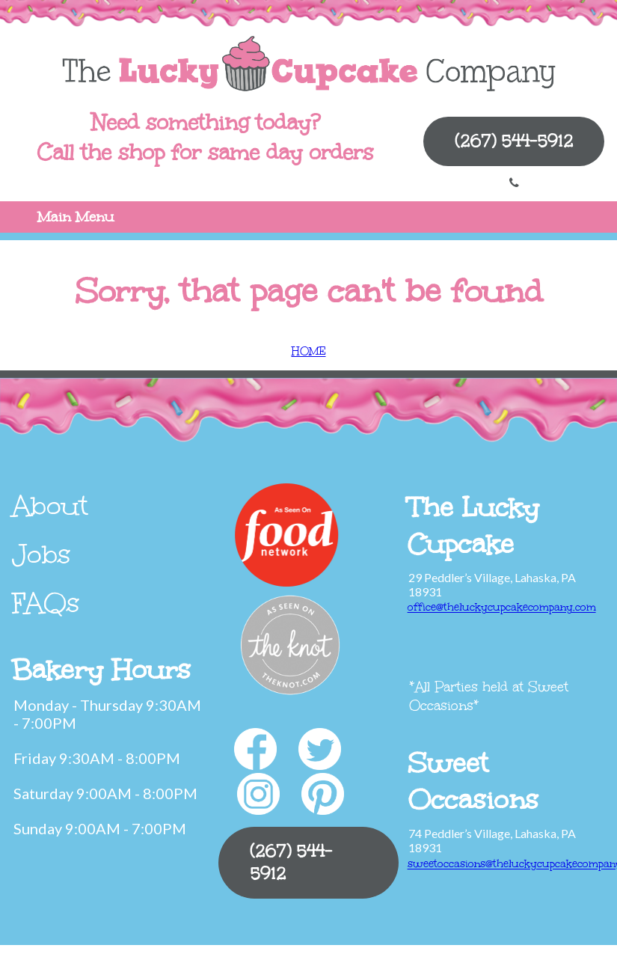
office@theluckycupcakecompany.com (502, 607)
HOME (309, 351)
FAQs (46, 603)
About (50, 506)
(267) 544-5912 (514, 141)
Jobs (41, 554)
